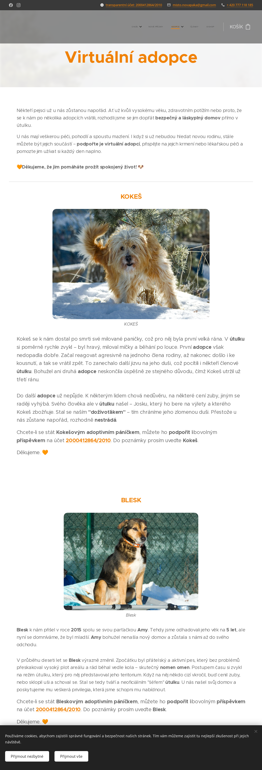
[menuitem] (179, 26)
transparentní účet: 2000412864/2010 (134, 5)
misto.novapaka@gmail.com (194, 5)
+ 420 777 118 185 (240, 5)
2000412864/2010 (88, 440)
